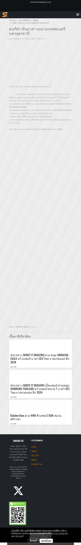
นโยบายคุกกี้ (19, 536)
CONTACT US (36, 464)
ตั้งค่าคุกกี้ (33, 541)
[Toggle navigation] (78, 14)
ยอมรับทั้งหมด (46, 541)
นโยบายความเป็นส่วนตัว (59, 533)
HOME (33, 447)
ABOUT (34, 451)
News (33, 460)
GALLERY (35, 456)
